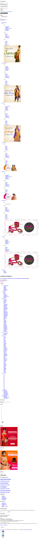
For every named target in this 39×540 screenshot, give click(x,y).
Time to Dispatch (4, 390)
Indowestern (5, 290)
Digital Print (5, 315)
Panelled (6, 109)
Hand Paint (5, 327)
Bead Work (5, 309)
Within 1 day (5, 391)
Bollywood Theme (6, 296)
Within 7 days (6, 392)
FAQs (3, 505)
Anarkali (6, 67)
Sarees (3, 23)
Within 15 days (6, 394)
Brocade (5, 344)
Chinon (5, 364)
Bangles (6, 242)
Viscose (5, 340)
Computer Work (6, 331)
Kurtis (6, 147)
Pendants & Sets (7, 241)
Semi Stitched (6, 398)
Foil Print (5, 321)
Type (2, 284)
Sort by (1, 280)
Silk (6, 44)
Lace (4, 310)
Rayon (5, 362)
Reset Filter (2, 281)
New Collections (4, 22)
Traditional (5, 334)
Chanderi (6, 42)
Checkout (1, 19)
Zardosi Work (6, 314)
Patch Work (5, 328)
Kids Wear (5, 272)
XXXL (5, 389)
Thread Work (5, 308)
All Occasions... (7, 37)
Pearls (4, 319)
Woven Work (5, 329)
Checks (5, 322)
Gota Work (5, 306)
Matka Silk (5, 354)
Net (5, 43)
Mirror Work (5, 311)
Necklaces (6, 239)
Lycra (4, 352)
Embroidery (5, 299)
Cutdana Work (6, 312)
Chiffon (5, 346)
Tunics (6, 146)
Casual (6, 73)
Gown (4, 270)
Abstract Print (6, 304)
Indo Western (4, 142)
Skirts (6, 149)
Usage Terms (4, 497)
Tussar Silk (5, 353)
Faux (6, 81)
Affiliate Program (4, 504)
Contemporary (6, 333)
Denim (5, 365)
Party (6, 35)
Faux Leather (5, 359)
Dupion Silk (5, 355)
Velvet (5, 356)
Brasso (5, 301)
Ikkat (4, 371)
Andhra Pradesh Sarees (8, 28)
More (3, 269)
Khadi (4, 358)
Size (2, 373)
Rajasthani (6, 27)
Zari (4, 303)
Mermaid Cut (5, 289)
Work (3, 298)
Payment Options (4, 498)
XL (4, 388)
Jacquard (5, 330)
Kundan (5, 323)
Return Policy (4, 499)
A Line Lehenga (7, 106)
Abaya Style (7, 68)
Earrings (6, 240)
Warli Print (5, 325)
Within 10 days (6, 393)
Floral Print (5, 305)
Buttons (5, 317)
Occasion (3, 291)
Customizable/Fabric (6, 397)
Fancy (4, 367)
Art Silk (5, 363)
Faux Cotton (5, 349)
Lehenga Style (7, 26)
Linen (4, 357)
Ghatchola (5, 347)
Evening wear (7, 36)
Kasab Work (5, 326)
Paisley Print (5, 316)
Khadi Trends (4, 200)
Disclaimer (3, 503)
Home (1, 279)
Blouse (5, 271)
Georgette (5, 343)
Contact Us (3, 496)
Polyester (5, 372)
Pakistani (6, 69)
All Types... (7, 30)
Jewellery (3, 236)
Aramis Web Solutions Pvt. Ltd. (27, 529)
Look (3, 332)
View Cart (4, 19)
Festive (6, 34)
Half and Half (7, 29)
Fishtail (6, 108)
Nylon (4, 370)
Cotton (6, 120)
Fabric (3, 335)
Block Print (5, 313)
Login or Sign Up (9, 11)
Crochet (5, 320)
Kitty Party (7, 76)
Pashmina (5, 360)
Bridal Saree (3, 171)
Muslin (5, 366)
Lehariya (6, 177)
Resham (5, 302)
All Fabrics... (7, 84)
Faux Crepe (5, 350)
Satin (4, 342)
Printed (5, 300)
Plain (4, 318)
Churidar (6, 66)
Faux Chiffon (5, 348)
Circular (5, 286)
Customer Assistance (5, 506)
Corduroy (5, 361)
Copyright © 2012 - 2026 (3, 529)
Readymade (5, 396)
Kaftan (6, 148)
